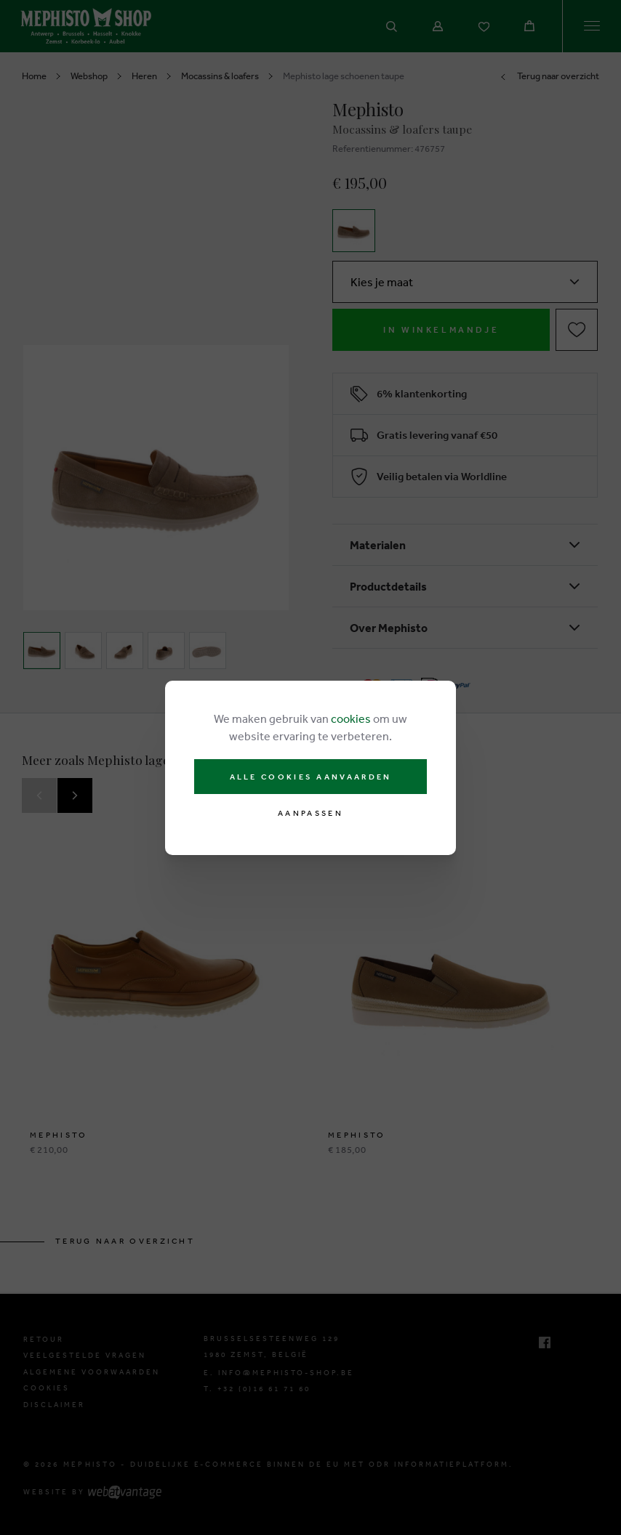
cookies (351, 718)
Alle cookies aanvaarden (311, 776)
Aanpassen (310, 813)
